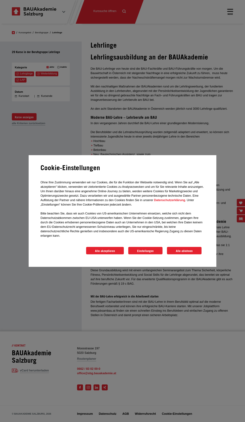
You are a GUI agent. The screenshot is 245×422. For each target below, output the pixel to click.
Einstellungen (145, 251)
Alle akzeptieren (105, 251)
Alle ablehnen (184, 251)
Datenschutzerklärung (169, 200)
